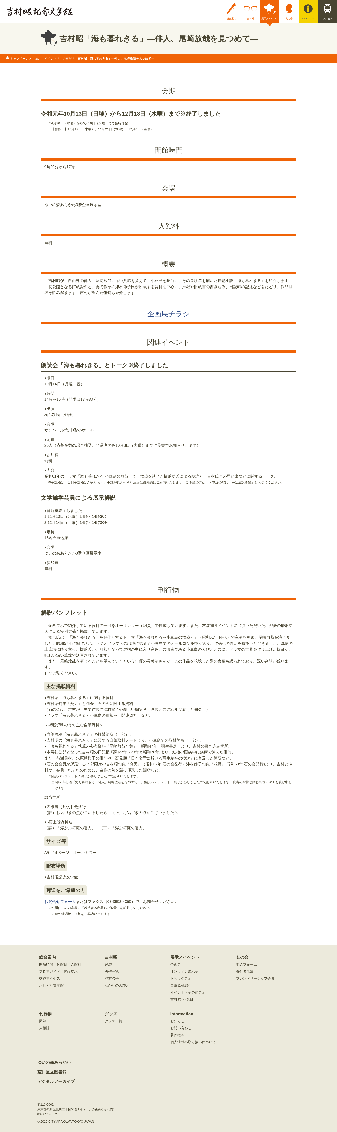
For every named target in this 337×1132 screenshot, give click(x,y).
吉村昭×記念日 (181, 999)
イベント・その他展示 (187, 992)
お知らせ (177, 1021)
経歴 (108, 964)
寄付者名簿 (244, 971)
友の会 (289, 18)
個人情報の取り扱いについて (193, 1042)
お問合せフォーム (60, 901)
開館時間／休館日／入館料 (60, 964)
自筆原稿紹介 (180, 985)
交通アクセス (49, 978)
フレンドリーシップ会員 (255, 978)
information (308, 18)
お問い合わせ (180, 1028)
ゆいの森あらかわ (54, 1062)
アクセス (327, 18)
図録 (42, 1021)
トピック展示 (180, 978)
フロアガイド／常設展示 (58, 971)
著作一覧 (112, 971)
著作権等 (177, 1035)
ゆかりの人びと (117, 985)
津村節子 (112, 978)
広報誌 (44, 1028)
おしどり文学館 (51, 985)
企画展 (67, 58)
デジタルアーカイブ (56, 1081)
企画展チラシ (168, 314)
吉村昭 (250, 18)
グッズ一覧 (113, 1021)
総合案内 (231, 18)
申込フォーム (246, 964)
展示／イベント (269, 18)
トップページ (19, 58)
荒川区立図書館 (51, 1072)
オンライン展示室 (184, 971)
